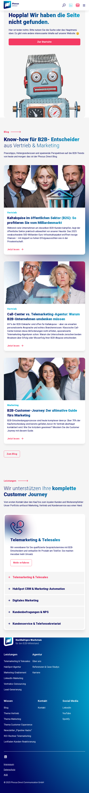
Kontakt (41, 707)
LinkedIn (66, 707)
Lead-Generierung (13, 689)
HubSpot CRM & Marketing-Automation (39, 589)
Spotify (66, 719)
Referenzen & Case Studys (45, 667)
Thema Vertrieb (11, 713)
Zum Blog (12, 454)
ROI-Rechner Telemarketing (17, 736)
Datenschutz (9, 770)
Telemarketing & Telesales (30, 577)
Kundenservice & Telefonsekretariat (37, 623)
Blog (6, 707)
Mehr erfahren (21, 562)
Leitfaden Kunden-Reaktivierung (20, 741)
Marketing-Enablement (15, 672)
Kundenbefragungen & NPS (31, 612)
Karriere (36, 672)
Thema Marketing (12, 719)
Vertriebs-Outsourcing (15, 684)
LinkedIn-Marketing (13, 678)
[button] (64, 5)
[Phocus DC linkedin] (70, 5)
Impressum (9, 764)
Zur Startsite (44, 41)
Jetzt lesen (13, 249)
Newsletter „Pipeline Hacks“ (18, 730)
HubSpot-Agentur (12, 667)
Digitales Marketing (25, 600)
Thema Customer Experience (18, 724)
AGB (6, 775)
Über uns (36, 661)
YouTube (66, 713)
